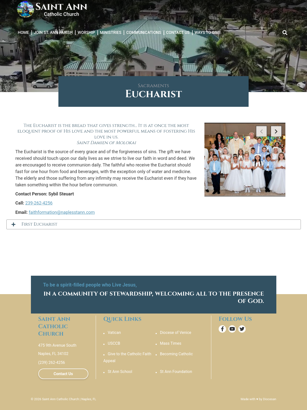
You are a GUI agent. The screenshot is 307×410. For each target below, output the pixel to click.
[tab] (153, 224)
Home (23, 32)
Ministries (110, 32)
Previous (261, 131)
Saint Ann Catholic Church (60, 399)
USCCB (114, 343)
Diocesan (269, 399)
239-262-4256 (39, 202)
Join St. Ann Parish (53, 32)
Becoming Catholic (176, 354)
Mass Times (170, 343)
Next (276, 131)
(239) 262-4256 (51, 362)
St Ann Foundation (176, 371)
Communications (143, 32)
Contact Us (178, 32)
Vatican (114, 332)
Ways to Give (208, 32)
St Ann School (120, 371)
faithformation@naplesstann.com (62, 212)
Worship (86, 32)
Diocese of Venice (175, 332)
